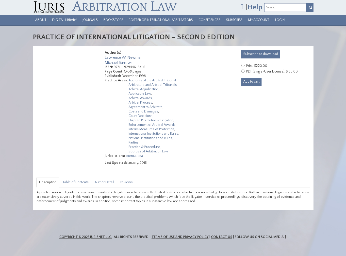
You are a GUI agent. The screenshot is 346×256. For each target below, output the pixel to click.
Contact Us (221, 237)
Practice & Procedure (144, 147)
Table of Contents (75, 182)
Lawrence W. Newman (124, 57)
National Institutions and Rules (150, 138)
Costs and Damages (143, 111)
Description (47, 182)
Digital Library (64, 20)
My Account (258, 20)
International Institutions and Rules (153, 134)
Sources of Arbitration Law (148, 151)
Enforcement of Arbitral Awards (152, 125)
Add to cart (251, 82)
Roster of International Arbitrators (161, 20)
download (260, 54)
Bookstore (113, 20)
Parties (134, 143)
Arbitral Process (140, 103)
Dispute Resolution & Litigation (151, 120)
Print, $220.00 (256, 66)
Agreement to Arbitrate (146, 107)
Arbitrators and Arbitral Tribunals (153, 85)
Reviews (126, 182)
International (135, 156)
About (41, 20)
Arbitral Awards (140, 98)
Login (280, 20)
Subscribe (234, 20)
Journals (90, 20)
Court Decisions (140, 116)
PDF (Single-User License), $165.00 (272, 71)
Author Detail (104, 182)
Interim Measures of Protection (151, 129)
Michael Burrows (118, 62)
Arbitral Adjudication (144, 89)
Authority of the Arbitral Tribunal (152, 80)
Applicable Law (140, 94)
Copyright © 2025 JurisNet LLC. (85, 237)
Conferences (209, 20)
